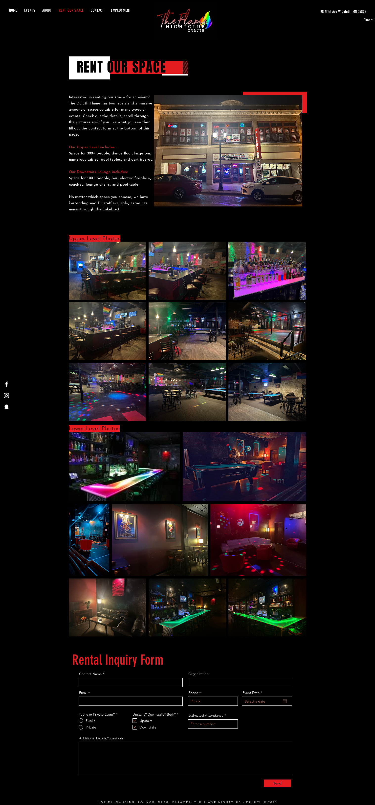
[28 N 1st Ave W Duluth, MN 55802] (343, 12)
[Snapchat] (6, 406)
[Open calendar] (285, 701)
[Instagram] (6, 395)
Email (83, 692)
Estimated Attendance (205, 715)
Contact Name (90, 674)
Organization (198, 674)
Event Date (253, 692)
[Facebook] (6, 384)
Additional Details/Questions (101, 738)
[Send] (277, 783)
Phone (193, 692)
